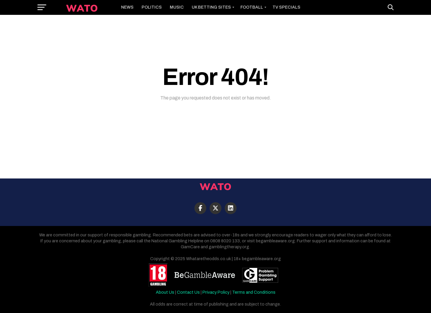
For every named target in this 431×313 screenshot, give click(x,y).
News (127, 7)
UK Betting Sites (211, 7)
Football (251, 7)
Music (177, 7)
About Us (165, 292)
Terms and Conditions (253, 292)
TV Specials (286, 7)
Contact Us (188, 292)
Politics (152, 7)
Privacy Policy (215, 292)
